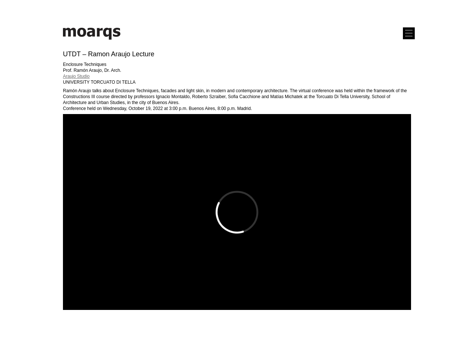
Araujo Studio (76, 76)
